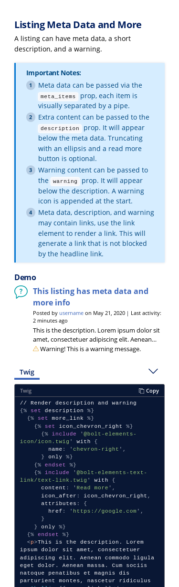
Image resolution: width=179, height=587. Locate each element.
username (71, 312)
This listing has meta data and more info (90, 297)
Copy (149, 390)
